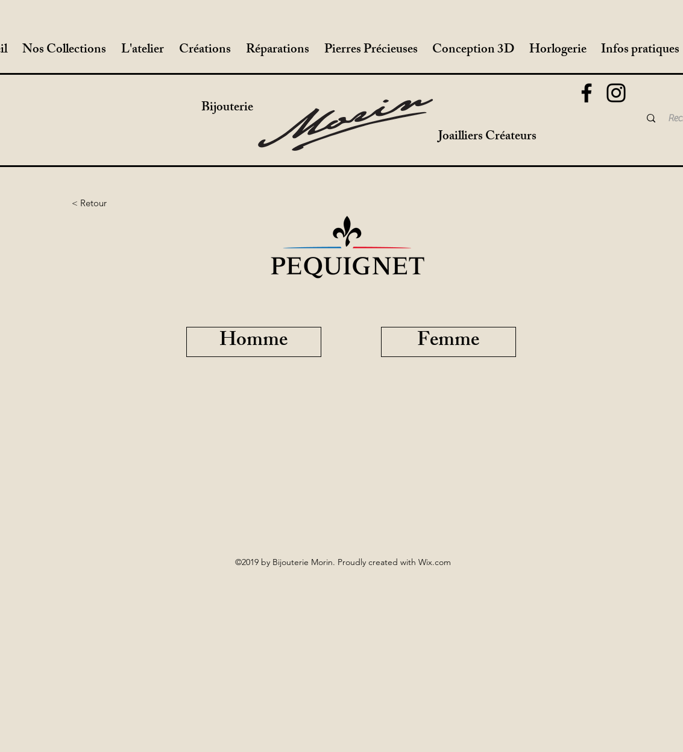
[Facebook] (586, 93)
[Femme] (448, 342)
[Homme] (253, 342)
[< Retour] (89, 203)
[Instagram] (616, 93)
